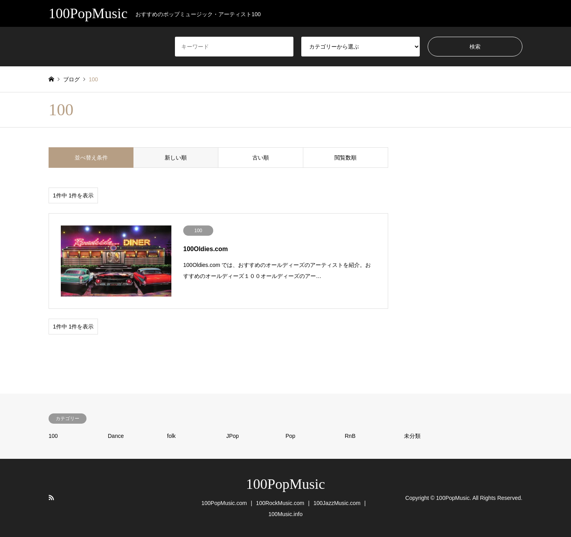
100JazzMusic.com (337, 503)
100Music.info (285, 514)
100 (53, 436)
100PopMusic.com (224, 503)
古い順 (260, 157)
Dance (116, 436)
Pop (290, 436)
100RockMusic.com (280, 503)
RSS (51, 497)
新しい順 (176, 157)
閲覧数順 (345, 157)
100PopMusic (285, 484)
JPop (232, 436)
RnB (350, 436)
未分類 (412, 436)
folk (171, 436)
